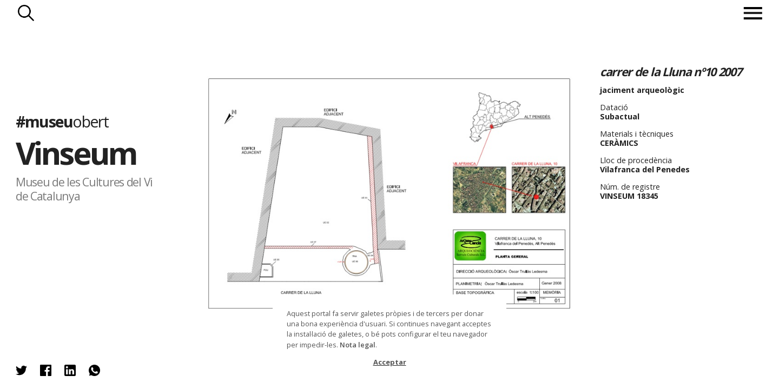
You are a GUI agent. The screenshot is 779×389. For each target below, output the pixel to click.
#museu (62, 120)
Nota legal (357, 345)
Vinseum (76, 152)
